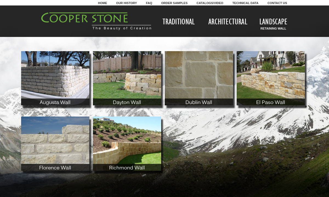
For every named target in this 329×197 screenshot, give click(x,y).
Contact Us (277, 3)
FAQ (149, 3)
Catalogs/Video (210, 3)
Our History (126, 3)
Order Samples (174, 3)
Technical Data (245, 3)
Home (102, 3)
